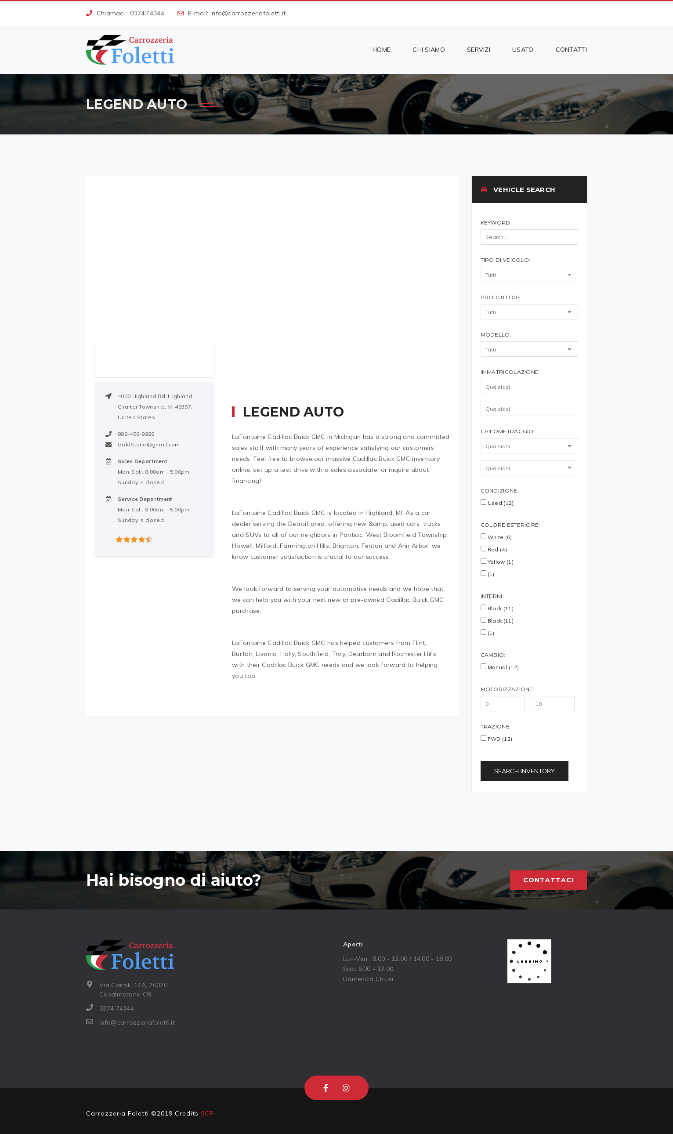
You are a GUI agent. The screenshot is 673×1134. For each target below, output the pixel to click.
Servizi (478, 50)
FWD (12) (497, 738)
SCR (207, 1113)
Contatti (571, 50)
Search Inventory (524, 771)
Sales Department (142, 461)
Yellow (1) (497, 561)
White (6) (496, 536)
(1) (488, 573)
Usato (523, 50)
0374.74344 (147, 13)
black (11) (497, 620)
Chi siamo (428, 50)
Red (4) (494, 549)
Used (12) (497, 502)
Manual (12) (500, 666)
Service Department (145, 499)
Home (382, 50)
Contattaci (548, 880)
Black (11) (497, 608)
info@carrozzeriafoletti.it (248, 13)
